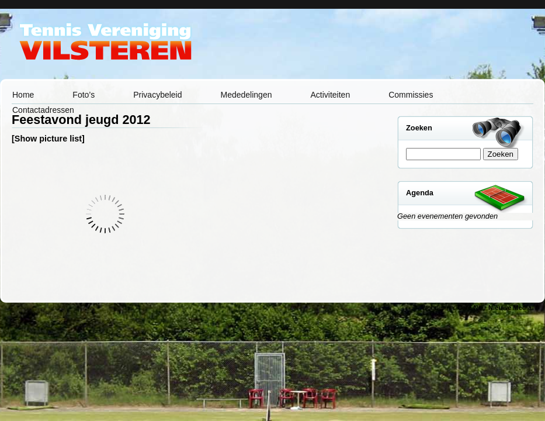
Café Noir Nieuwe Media (494, 307)
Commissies (410, 94)
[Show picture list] (48, 138)
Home (23, 94)
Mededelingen (246, 94)
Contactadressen (43, 110)
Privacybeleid (157, 94)
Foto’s (83, 94)
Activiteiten (330, 94)
